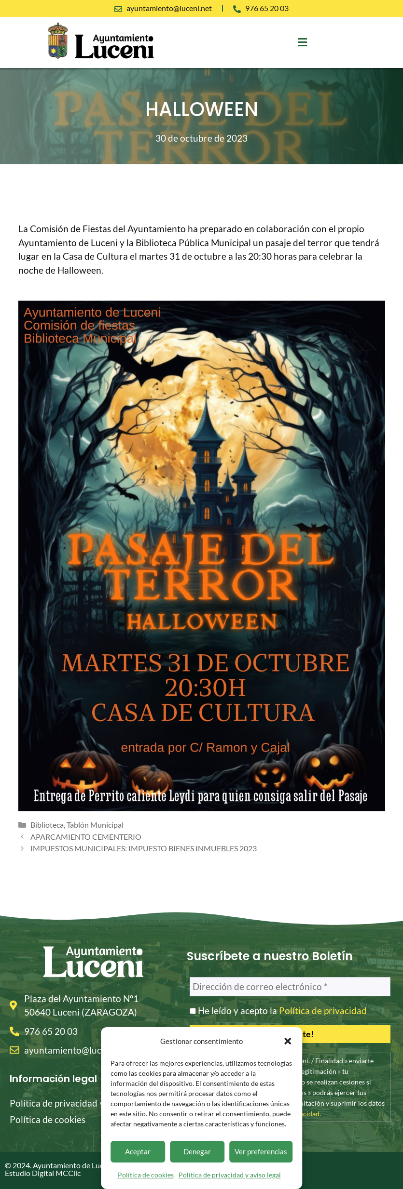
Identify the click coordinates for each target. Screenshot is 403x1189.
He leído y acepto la (278, 1011)
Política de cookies (146, 1175)
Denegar (197, 1151)
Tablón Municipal (95, 824)
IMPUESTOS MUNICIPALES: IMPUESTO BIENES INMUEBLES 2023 (143, 848)
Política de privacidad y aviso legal (230, 1175)
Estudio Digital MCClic (43, 1172)
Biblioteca (47, 824)
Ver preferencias (261, 1151)
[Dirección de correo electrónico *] (290, 987)
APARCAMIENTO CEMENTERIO (85, 836)
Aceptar (138, 1151)
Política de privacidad (323, 1010)
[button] (287, 1041)
